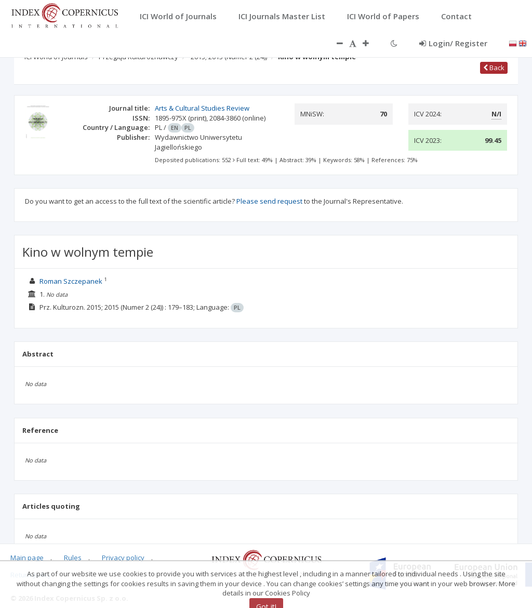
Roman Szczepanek (70, 281)
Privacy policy (123, 557)
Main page (27, 557)
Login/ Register (453, 43)
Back (493, 67)
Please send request (269, 201)
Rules (73, 557)
